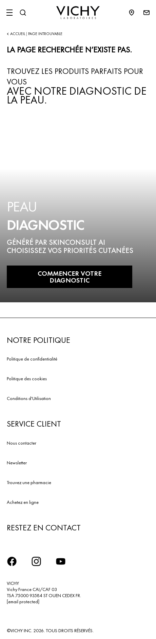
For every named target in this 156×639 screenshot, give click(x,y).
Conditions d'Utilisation (29, 398)
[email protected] (23, 601)
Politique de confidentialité (32, 359)
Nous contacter (21, 443)
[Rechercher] (23, 13)
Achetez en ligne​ (23, 502)
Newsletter (17, 463)
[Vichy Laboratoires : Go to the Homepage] (78, 12)
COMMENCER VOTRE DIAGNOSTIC (69, 277)
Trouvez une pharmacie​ (29, 482)
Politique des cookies (27, 379)
